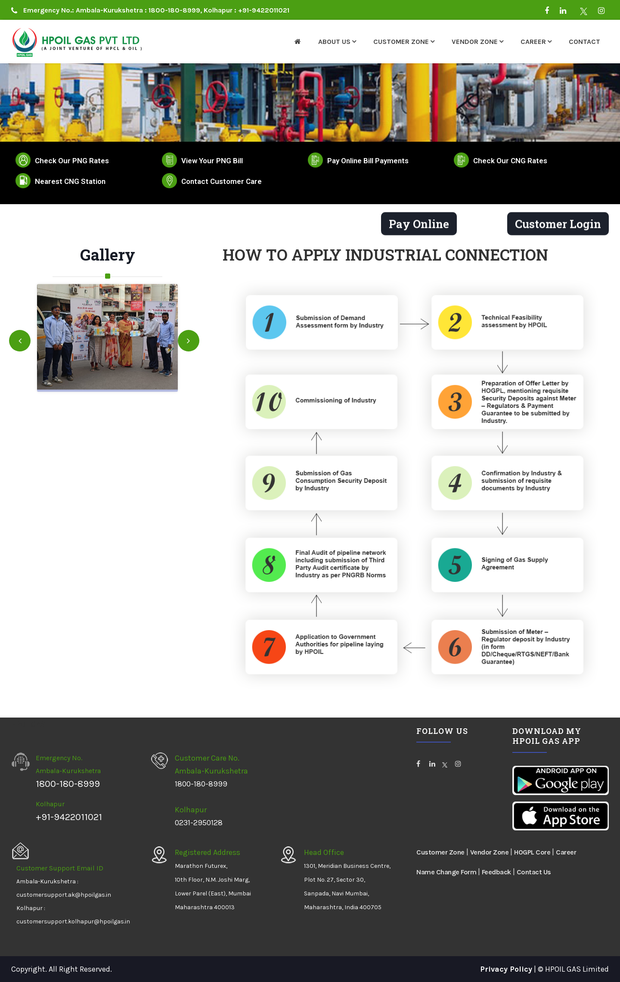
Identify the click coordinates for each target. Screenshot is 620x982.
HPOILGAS (28, 724)
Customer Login (558, 226)
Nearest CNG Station (70, 181)
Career (533, 41)
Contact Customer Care (221, 181)
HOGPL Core (532, 852)
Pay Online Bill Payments (368, 160)
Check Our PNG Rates (72, 160)
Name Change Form (447, 872)
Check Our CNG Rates (510, 160)
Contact (584, 41)
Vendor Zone (475, 41)
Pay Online (419, 226)
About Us (334, 41)
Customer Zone (401, 41)
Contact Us (534, 872)
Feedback (496, 872)
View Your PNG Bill (212, 160)
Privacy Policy (506, 969)
